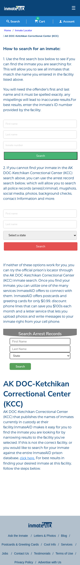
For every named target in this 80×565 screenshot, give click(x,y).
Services (67, 544)
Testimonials (42, 553)
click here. (27, 458)
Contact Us (21, 553)
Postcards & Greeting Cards (20, 544)
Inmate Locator (23, 30)
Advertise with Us (49, 562)
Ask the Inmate (18, 535)
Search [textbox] (13, 21)
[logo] (14, 15)
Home (7, 30)
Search (40, 156)
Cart (40, 21)
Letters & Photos (45, 535)
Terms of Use (64, 553)
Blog (64, 535)
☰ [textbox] (73, 8)
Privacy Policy (24, 562)
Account (66, 21)
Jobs (5, 553)
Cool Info (50, 544)
